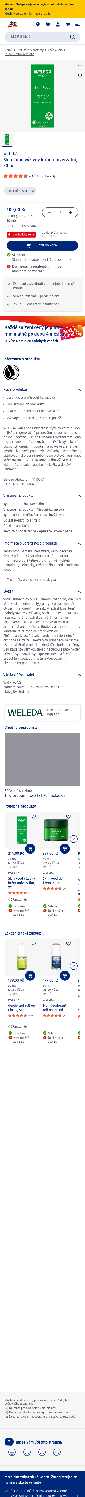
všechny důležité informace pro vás (27, 13)
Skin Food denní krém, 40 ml (55, 881)
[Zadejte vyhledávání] (72, 37)
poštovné (33, 226)
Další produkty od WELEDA (40, 713)
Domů (8, 50)
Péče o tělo (55, 50)
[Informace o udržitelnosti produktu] (42, 543)
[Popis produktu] (42, 389)
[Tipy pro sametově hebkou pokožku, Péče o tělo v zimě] (42, 766)
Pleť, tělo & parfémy (30, 50)
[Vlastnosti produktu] (42, 496)
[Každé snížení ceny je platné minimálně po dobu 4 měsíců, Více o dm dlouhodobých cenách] (42, 334)
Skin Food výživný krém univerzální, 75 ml (21, 883)
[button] (77, 24)
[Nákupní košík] (67, 24)
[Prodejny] (38, 24)
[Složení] (42, 591)
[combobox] (42, 37)
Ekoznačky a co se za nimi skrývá (31, 580)
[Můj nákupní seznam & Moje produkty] (48, 24)
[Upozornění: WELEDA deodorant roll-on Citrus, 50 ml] (18, 1026)
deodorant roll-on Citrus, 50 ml (21, 1008)
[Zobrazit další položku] (74, 839)
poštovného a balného (19, 1403)
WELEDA (10, 154)
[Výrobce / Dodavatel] (42, 675)
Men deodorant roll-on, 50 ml (54, 1008)
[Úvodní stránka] (12, 24)
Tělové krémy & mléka (19, 54)
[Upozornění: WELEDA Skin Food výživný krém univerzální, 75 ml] (18, 899)
